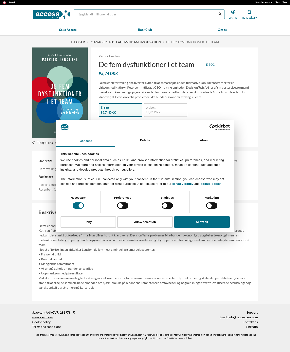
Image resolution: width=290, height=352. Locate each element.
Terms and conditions (46, 326)
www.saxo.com (42, 317)
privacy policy (182, 183)
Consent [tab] (86, 140)
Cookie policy (41, 322)
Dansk (9, 2)
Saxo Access (68, 29)
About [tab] (204, 140)
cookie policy (210, 183)
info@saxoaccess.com (243, 317)
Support (252, 312)
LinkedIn (252, 326)
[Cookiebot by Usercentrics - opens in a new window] (212, 127)
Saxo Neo (281, 2)
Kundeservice (263, 2)
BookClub (145, 29)
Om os (222, 29)
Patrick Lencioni (109, 56)
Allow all (202, 222)
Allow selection (145, 222)
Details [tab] (145, 140)
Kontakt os (250, 322)
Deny (88, 222)
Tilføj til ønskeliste (47, 142)
